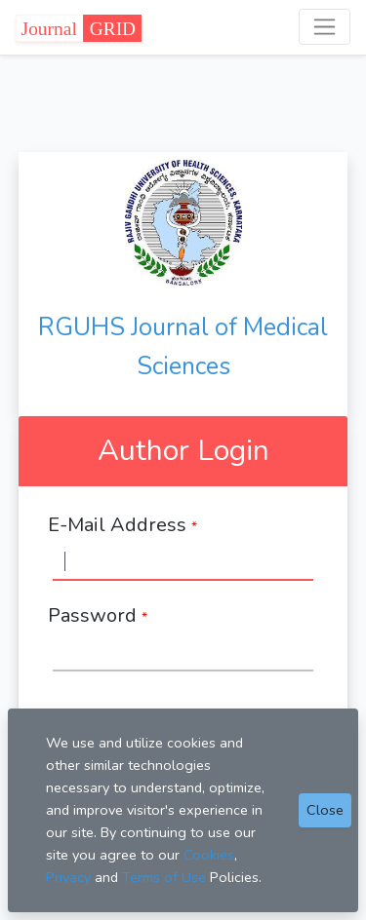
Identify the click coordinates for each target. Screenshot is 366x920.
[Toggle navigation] (324, 27)
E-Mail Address (122, 525)
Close (325, 810)
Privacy (68, 877)
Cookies (208, 854)
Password (97, 615)
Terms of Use (164, 877)
